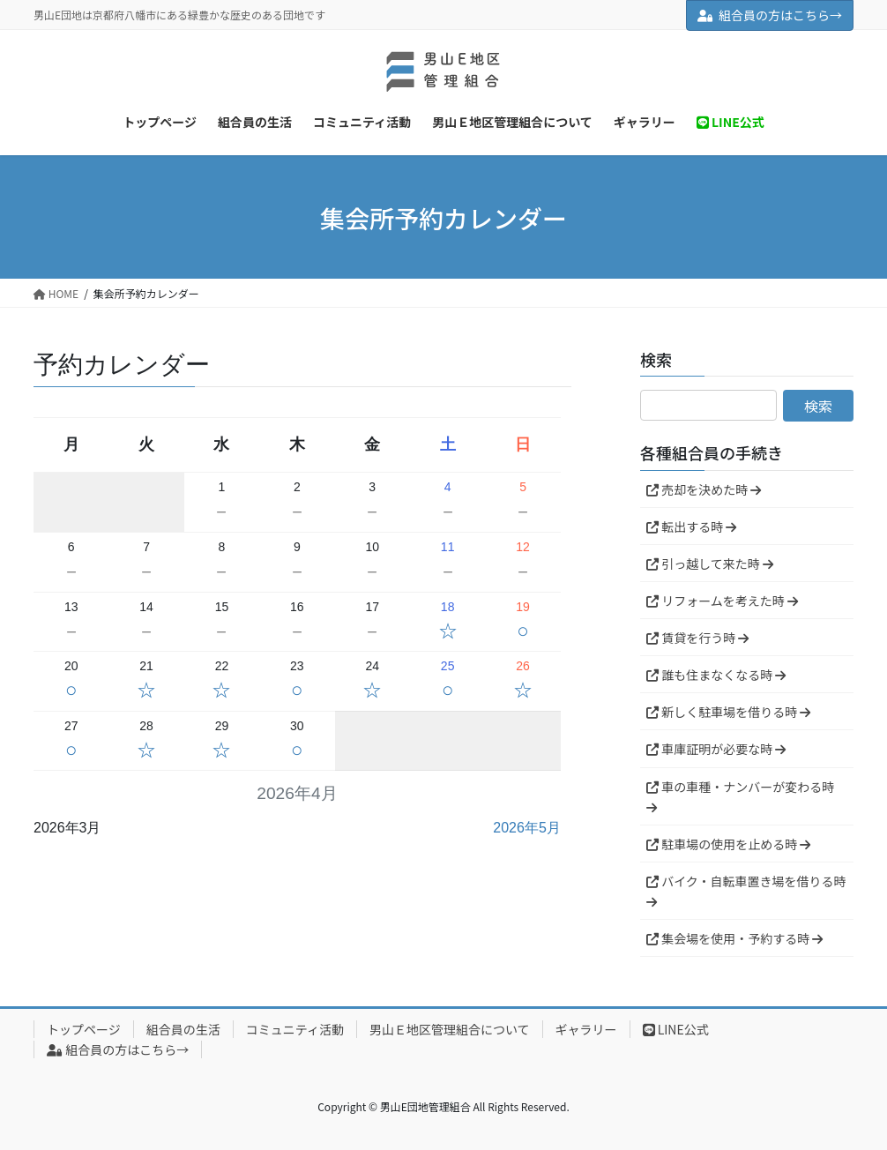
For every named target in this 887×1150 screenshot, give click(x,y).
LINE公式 (676, 1029)
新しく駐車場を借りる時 (728, 712)
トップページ (84, 1029)
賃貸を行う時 (697, 637)
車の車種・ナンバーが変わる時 (740, 796)
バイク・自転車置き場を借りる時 (746, 890)
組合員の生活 (183, 1029)
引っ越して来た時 (709, 563)
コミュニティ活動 (295, 1029)
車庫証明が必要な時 (716, 749)
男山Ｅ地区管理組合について (449, 1029)
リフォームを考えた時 (722, 600)
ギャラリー (586, 1029)
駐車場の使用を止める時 (728, 844)
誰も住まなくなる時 (716, 674)
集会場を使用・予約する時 (734, 938)
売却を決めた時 (703, 489)
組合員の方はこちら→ (769, 15)
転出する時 (691, 526)
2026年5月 (527, 827)
